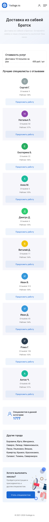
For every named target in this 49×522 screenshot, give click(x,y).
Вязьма (28, 449)
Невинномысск (31, 445)
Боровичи (11, 441)
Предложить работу (25, 102)
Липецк (19, 445)
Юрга (19, 441)
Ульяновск (18, 449)
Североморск (31, 456)
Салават (11, 456)
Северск (11, 445)
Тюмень (20, 456)
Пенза (9, 449)
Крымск (21, 452)
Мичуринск (28, 441)
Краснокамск (32, 452)
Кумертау (11, 452)
